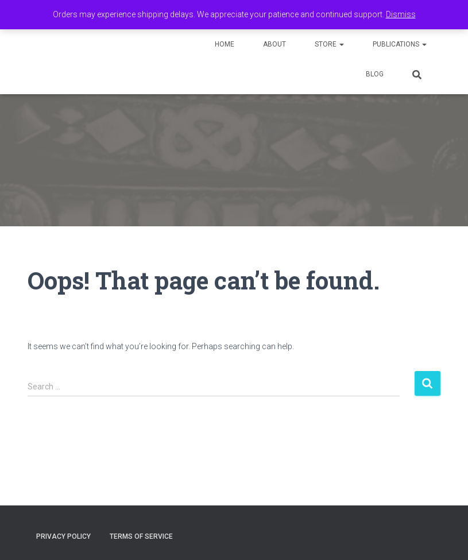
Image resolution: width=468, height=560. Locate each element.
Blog (375, 74)
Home (224, 44)
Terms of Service (141, 536)
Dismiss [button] (401, 14)
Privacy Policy (63, 536)
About (274, 44)
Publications (400, 44)
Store (329, 44)
